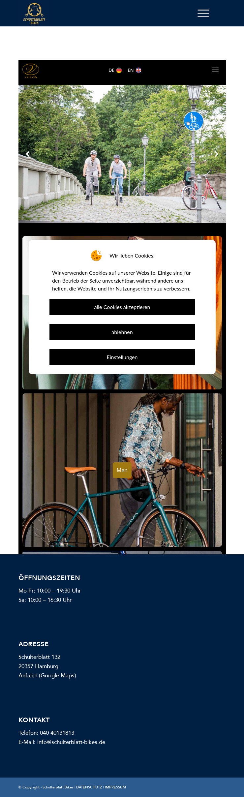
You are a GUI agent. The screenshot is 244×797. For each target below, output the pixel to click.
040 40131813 (57, 732)
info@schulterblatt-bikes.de (71, 742)
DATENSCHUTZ (89, 787)
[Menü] (200, 13)
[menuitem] (200, 13)
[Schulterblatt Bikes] (101, 13)
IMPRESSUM (115, 787)
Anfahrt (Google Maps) (47, 675)
